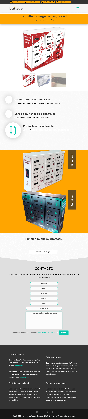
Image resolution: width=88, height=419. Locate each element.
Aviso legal (31, 416)
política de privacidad (46, 333)
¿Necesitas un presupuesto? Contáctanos (24, 2)
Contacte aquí (24, 377)
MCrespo (21, 416)
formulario (19, 365)
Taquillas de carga (43, 252)
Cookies (40, 416)
